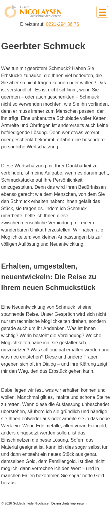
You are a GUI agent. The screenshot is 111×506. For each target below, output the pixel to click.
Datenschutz (60, 503)
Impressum (78, 503)
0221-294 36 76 (62, 24)
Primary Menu (102, 12)
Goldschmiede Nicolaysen (33, 11)
